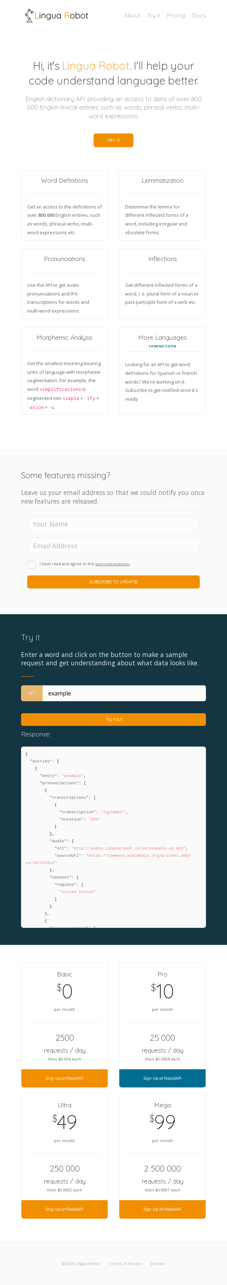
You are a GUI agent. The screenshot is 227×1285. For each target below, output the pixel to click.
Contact (157, 1263)
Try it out (114, 719)
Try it (153, 15)
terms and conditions (112, 564)
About (132, 15)
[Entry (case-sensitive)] (124, 693)
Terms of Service (125, 1263)
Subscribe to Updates (114, 581)
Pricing (176, 15)
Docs (199, 15)
